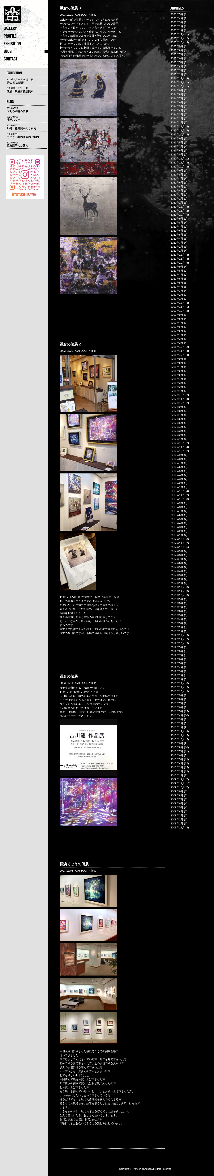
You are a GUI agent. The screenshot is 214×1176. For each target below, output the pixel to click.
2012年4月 (176, 667)
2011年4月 (176, 715)
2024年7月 (176, 98)
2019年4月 (176, 334)
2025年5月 (176, 62)
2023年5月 (176, 154)
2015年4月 (176, 523)
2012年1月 (176, 679)
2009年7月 (176, 799)
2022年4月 (176, 190)
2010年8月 (176, 747)
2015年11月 (177, 495)
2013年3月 (176, 623)
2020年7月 (176, 274)
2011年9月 (176, 695)
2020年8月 (176, 270)
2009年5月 (176, 807)
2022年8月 (176, 174)
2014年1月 (176, 583)
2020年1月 (176, 298)
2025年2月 (176, 74)
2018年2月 (176, 386)
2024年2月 (176, 118)
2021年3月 (176, 242)
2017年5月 (176, 422)
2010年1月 (176, 775)
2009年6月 (176, 803)
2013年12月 (177, 587)
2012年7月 (176, 655)
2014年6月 (176, 563)
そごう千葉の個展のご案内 (23, 136)
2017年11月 (177, 398)
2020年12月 (177, 254)
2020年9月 (176, 266)
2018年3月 (176, 382)
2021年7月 (176, 226)
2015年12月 (177, 491)
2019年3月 (176, 338)
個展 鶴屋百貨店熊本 (20, 91)
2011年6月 (176, 707)
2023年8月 (176, 142)
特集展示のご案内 (17, 145)
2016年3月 (176, 479)
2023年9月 (176, 138)
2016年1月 (176, 487)
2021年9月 (176, 218)
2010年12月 (177, 731)
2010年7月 (176, 751)
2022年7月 (176, 178)
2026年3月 (176, 22)
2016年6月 (176, 466)
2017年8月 (176, 410)
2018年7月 (176, 366)
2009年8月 (176, 795)
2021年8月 (176, 222)
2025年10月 (177, 42)
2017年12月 (177, 394)
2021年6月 (176, 230)
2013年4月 (176, 619)
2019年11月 (177, 306)
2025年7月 (176, 54)
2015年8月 (176, 507)
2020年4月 (176, 286)
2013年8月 (176, 603)
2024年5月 (176, 106)
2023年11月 (177, 130)
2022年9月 (176, 170)
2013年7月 (176, 607)
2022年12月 (177, 158)
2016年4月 (176, 475)
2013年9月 (176, 599)
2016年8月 (176, 458)
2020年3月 (176, 290)
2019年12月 (177, 302)
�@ (26, 15)
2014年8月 (176, 555)
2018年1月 (176, 390)
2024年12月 (177, 78)
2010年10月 (177, 739)
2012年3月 (176, 671)
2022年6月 (176, 182)
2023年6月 (176, 150)
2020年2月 (176, 294)
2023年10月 (177, 134)
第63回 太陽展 (15, 82)
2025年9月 (176, 46)
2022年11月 (177, 162)
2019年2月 (176, 342)
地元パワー (13, 119)
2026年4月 (176, 18)
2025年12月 (177, 34)
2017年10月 (177, 402)
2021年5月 (176, 234)
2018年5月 (176, 374)
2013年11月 (177, 591)
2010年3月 (176, 767)
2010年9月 (176, 743)
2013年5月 (176, 615)
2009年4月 (176, 811)
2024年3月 (176, 114)
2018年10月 (177, 354)
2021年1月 (176, 250)
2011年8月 (176, 699)
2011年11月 (177, 687)
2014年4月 (176, 571)
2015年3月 (176, 527)
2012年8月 (176, 651)
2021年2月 (176, 246)
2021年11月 (177, 210)
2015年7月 (176, 511)
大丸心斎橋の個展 (17, 111)
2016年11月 (177, 446)
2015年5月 (176, 519)
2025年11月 (177, 38)
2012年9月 (176, 647)
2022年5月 (176, 186)
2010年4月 (176, 763)
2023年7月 (176, 146)
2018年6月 (176, 370)
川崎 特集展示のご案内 (21, 128)
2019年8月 (176, 318)
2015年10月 (177, 499)
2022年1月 (176, 202)
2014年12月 (177, 539)
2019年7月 (176, 322)
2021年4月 (176, 238)
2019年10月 (177, 310)
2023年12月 (177, 126)
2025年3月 (176, 70)
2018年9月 (176, 358)
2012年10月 (177, 643)
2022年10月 (177, 166)
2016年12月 (177, 442)
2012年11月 (177, 639)
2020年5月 (176, 282)
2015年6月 (176, 515)
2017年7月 (176, 414)
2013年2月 (176, 627)
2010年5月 (176, 759)
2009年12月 (177, 779)
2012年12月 (177, 635)
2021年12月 (177, 206)
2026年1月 (176, 30)
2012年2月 (176, 675)
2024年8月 (176, 94)
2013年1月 (176, 631)
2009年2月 (176, 819)
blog (93, 14)
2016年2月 (176, 483)
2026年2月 (176, 26)
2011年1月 (176, 727)
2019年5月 (176, 330)
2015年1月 (176, 535)
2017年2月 (176, 434)
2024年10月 (177, 86)
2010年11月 (177, 735)
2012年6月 (176, 659)
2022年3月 (176, 194)
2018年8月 (176, 362)
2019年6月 (176, 326)
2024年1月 (176, 122)
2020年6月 (176, 278)
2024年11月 (177, 82)
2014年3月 (176, 575)
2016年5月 (176, 470)
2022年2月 (176, 198)
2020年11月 (177, 258)
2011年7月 (176, 703)
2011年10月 (177, 691)
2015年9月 (176, 503)
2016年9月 (176, 454)
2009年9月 (176, 791)
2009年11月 (177, 783)
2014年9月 (176, 551)
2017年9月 (176, 406)
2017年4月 (176, 426)
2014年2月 (176, 579)
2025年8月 (176, 50)
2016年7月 (176, 462)
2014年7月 (176, 559)
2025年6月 (176, 58)
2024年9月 (176, 90)
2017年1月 (176, 438)
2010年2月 (176, 771)
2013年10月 (177, 595)
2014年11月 (177, 543)
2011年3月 (176, 719)
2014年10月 (177, 547)
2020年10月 (177, 262)
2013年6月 (176, 611)
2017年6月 (176, 418)
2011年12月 (177, 683)
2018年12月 (177, 346)
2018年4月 (176, 378)
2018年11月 (177, 350)
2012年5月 (176, 663)
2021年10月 (177, 214)
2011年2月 (176, 723)
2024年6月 (176, 102)
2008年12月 (177, 827)
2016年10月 (177, 450)
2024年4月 (176, 110)
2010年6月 (176, 755)
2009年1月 (176, 823)
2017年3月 (176, 430)
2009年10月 (177, 787)
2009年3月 (176, 815)
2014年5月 (176, 567)
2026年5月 (176, 14)
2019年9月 (176, 314)
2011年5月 (176, 711)
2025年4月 (176, 66)
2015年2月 (176, 531)
